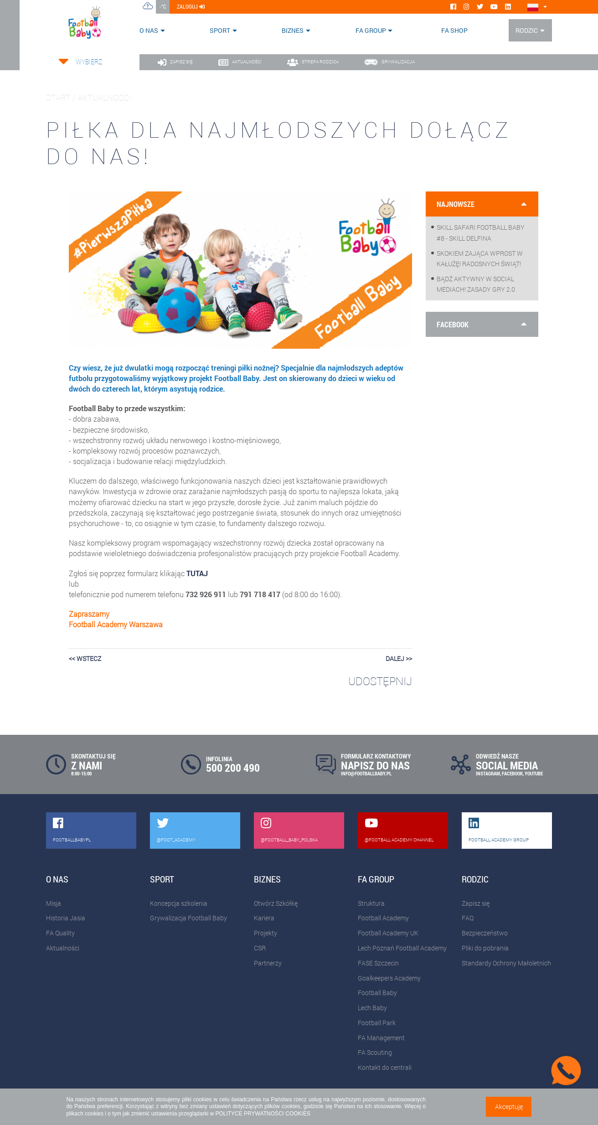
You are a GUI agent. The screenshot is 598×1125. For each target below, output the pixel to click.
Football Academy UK (388, 933)
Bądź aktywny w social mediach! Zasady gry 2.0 (476, 284)
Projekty (265, 933)
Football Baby (377, 992)
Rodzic (527, 30)
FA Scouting (375, 1052)
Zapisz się (476, 903)
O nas (148, 30)
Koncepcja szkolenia (178, 903)
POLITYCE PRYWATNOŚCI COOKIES (262, 1113)
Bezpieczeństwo (485, 933)
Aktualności (62, 948)
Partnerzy (268, 963)
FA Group (371, 30)
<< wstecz (85, 658)
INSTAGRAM (488, 773)
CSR (260, 948)
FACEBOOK (512, 773)
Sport (220, 30)
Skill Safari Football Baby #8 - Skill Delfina (481, 232)
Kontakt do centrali (385, 1067)
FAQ (468, 917)
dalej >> (399, 658)
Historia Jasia (65, 917)
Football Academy (383, 917)
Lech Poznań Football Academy (402, 948)
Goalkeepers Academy (389, 978)
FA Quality (60, 933)
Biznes (293, 30)
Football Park (377, 1022)
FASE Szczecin (378, 963)
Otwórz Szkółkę (276, 903)
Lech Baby (372, 1007)
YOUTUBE (534, 773)
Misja (53, 903)
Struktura (371, 903)
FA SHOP (454, 30)
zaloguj (191, 6)
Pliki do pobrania (485, 948)
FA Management (381, 1037)
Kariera (264, 917)
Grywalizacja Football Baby (188, 917)
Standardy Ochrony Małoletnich (506, 963)
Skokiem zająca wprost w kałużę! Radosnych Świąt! (480, 258)
